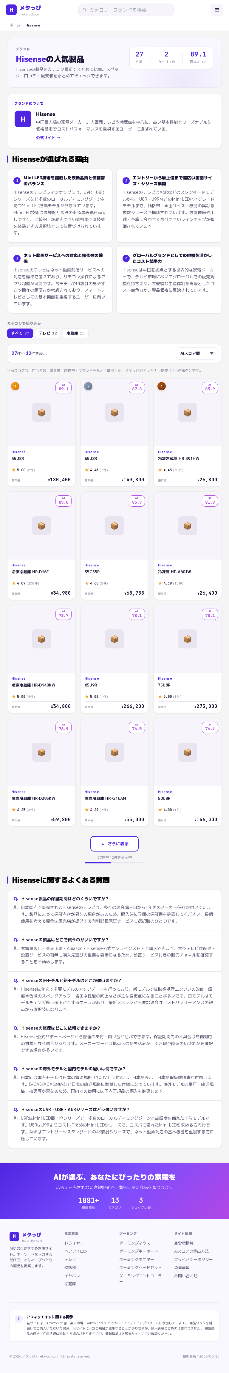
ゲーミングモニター (136, 1259)
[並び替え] (196, 353)
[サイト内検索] (128, 10)
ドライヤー (74, 1243)
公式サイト (48, 138)
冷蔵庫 (75, 333)
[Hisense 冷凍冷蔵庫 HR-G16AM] (114, 772)
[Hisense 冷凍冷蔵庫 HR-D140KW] (41, 659)
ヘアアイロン (76, 1251)
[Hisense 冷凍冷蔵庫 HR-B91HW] (188, 432)
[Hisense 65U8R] (114, 432)
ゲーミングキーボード (138, 1251)
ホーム (15, 25)
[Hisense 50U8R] (188, 772)
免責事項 (182, 1267)
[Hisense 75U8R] (188, 659)
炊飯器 (70, 1267)
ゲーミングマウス (134, 1243)
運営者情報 (184, 1243)
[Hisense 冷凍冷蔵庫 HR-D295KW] (41, 772)
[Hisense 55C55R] (114, 545)
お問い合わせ (185, 1275)
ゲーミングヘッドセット (140, 1267)
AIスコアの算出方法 (191, 1251)
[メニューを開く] (217, 10)
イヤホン (72, 1275)
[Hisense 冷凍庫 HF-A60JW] (188, 545)
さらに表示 (114, 843)
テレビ (48, 333)
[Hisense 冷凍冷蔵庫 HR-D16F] (41, 545)
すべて (20, 333)
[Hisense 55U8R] (41, 432)
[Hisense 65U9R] (114, 659)
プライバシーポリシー (193, 1259)
